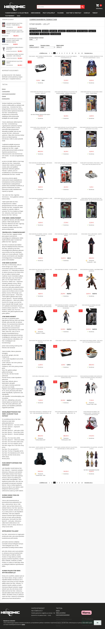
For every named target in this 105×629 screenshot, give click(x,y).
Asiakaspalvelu (6, 98)
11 (75, 53)
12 (78, 53)
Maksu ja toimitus (61, 613)
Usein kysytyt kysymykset (8, 94)
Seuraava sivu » (88, 53)
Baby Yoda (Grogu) (35, 31)
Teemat (95, 13)
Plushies (60, 13)
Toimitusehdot (6, 91)
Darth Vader (53, 31)
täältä (23, 624)
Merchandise (35, 13)
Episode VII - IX (34, 34)
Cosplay (87, 13)
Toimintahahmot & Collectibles (16, 13)
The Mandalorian (55, 34)
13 (82, 53)
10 (72, 53)
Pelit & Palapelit (49, 13)
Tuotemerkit (9, 16)
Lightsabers (62, 31)
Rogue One (92, 31)
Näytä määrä (60, 45)
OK (97, 622)
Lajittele (31, 45)
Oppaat (4, 96)
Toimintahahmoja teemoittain (43, 19)
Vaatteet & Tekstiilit (73, 13)
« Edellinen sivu (43, 53)
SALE (18, 16)
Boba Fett (45, 31)
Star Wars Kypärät (82, 31)
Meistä (4, 89)
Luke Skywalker (71, 31)
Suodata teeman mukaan (36, 38)
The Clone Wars (44, 34)
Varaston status (45, 45)
